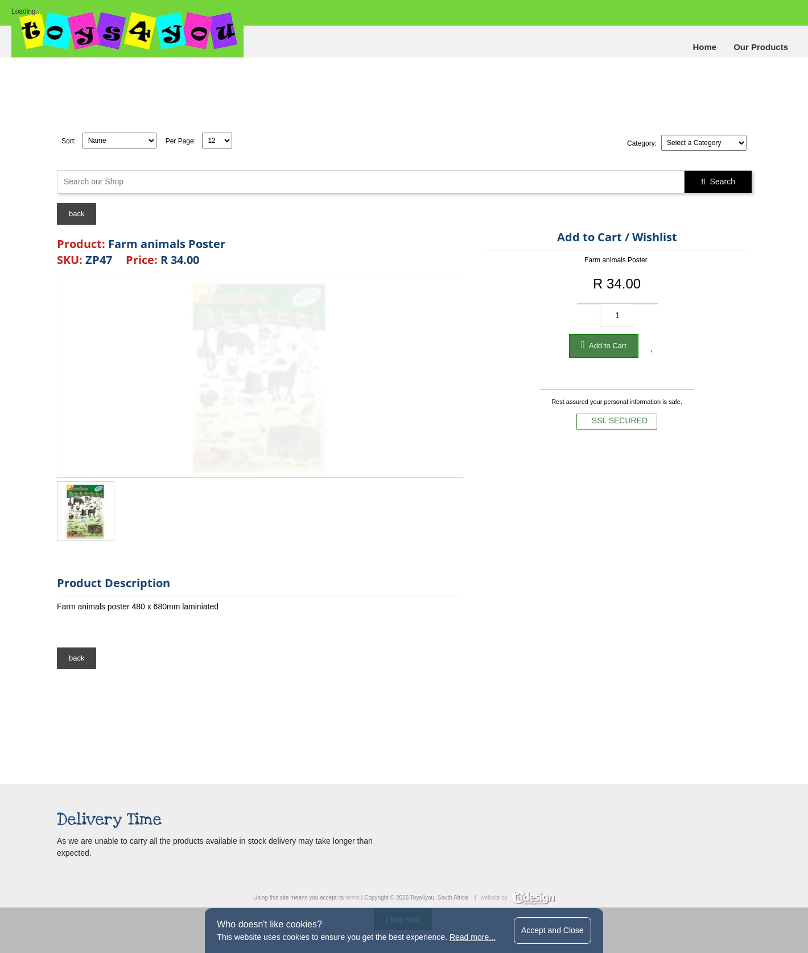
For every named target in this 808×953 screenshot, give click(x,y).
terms (352, 897)
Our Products (760, 47)
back (76, 213)
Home (704, 47)
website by (518, 897)
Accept (552, 930)
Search (718, 181)
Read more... (473, 937)
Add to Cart (603, 344)
